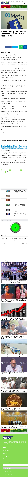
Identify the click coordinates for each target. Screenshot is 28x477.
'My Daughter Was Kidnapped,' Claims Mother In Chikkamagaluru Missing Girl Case (12, 338)
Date (3, 44)
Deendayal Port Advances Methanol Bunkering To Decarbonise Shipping (12, 356)
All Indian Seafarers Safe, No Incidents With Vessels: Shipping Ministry (14, 374)
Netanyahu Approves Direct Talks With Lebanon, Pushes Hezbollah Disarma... (20, 216)
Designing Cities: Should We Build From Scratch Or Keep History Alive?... (20, 198)
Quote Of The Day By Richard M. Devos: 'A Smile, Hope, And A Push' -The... (20, 202)
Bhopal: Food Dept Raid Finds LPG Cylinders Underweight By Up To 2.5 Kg (13, 391)
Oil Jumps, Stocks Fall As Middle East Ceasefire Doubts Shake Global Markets (13, 320)
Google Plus (8, 474)
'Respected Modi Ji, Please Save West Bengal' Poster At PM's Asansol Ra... (20, 212)
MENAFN (3, 54)
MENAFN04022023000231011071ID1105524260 (14, 142)
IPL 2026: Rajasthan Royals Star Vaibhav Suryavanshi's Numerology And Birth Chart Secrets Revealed (14, 302)
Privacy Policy (5, 451)
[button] (19, 1)
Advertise (4, 454)
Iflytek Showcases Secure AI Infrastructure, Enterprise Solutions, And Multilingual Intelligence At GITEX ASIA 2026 (13, 283)
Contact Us (5, 453)
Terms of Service (6, 450)
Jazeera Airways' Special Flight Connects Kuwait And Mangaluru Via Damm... (20, 193)
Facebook (8, 471)
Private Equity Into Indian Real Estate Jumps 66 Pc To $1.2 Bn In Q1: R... (20, 207)
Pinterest (8, 475)
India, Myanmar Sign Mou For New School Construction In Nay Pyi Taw (13, 426)
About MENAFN (6, 456)
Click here (10, 444)
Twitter (7, 472)
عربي (17, 1)
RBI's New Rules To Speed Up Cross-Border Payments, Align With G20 (14, 409)
